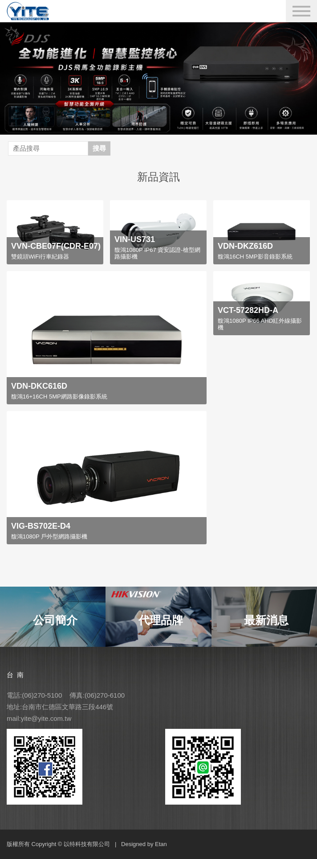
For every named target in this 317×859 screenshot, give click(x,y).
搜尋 (99, 148)
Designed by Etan (144, 844)
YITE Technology (33, 11)
